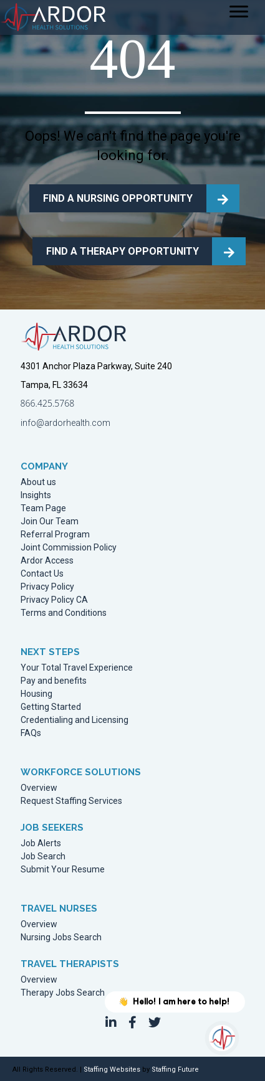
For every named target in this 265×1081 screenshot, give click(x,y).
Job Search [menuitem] (43, 856)
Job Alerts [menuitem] (41, 843)
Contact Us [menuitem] (42, 573)
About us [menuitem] (38, 482)
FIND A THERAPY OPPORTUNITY (122, 251)
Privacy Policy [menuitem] (47, 587)
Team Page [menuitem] (43, 508)
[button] (111, 1022)
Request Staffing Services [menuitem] (71, 801)
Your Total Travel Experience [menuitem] (77, 668)
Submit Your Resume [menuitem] (63, 869)
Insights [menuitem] (36, 495)
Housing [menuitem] (36, 694)
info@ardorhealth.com (65, 423)
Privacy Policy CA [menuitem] (54, 600)
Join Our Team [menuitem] (50, 521)
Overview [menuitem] (39, 788)
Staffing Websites (112, 1069)
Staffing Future (175, 1069)
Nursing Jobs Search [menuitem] (61, 937)
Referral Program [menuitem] (55, 534)
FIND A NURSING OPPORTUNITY (118, 198)
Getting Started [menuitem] (51, 707)
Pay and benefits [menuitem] (54, 681)
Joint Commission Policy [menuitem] (69, 547)
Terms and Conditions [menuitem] (64, 613)
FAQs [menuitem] (31, 733)
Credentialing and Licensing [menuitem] (74, 720)
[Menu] (238, 11)
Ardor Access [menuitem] (47, 560)
